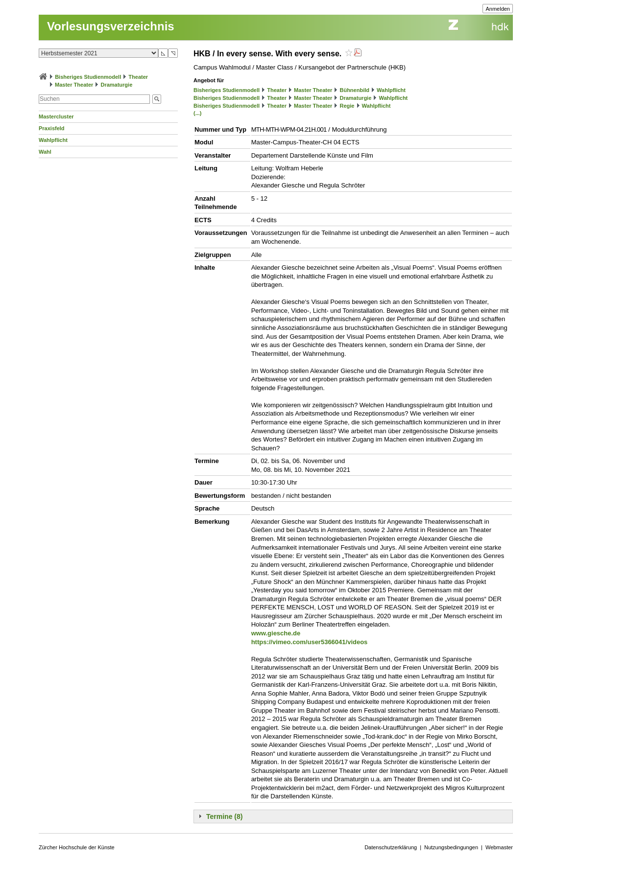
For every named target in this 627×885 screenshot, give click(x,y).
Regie (346, 106)
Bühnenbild (354, 90)
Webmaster (499, 847)
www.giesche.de (276, 633)
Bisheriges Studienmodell (88, 77)
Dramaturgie (116, 85)
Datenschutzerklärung (390, 847)
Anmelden (497, 9)
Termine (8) (224, 816)
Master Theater (74, 85)
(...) (197, 113)
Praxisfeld (52, 128)
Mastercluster (56, 116)
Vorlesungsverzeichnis (110, 26)
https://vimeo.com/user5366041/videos (309, 642)
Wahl (45, 152)
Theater (138, 77)
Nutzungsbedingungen (451, 847)
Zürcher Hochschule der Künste (77, 847)
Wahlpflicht (53, 140)
